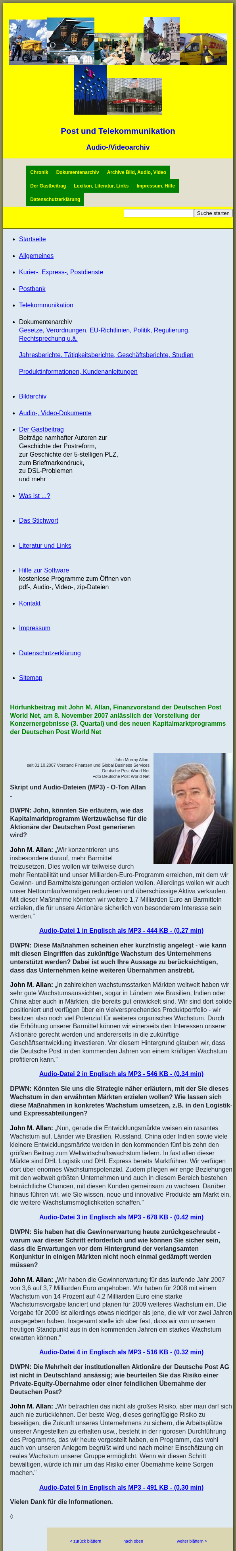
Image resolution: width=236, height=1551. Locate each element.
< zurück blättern (85, 1541)
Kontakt (29, 603)
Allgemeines (36, 255)
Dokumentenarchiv (77, 172)
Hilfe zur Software (44, 570)
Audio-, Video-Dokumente (55, 413)
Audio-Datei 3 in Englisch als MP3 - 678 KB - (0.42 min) (121, 1217)
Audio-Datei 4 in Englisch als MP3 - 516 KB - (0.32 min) (121, 1352)
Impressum (34, 628)
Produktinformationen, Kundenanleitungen (78, 371)
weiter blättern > (192, 1541)
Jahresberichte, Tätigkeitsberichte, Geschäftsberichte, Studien (106, 355)
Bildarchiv (32, 396)
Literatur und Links (45, 545)
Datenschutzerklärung (55, 199)
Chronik (39, 172)
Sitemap (30, 677)
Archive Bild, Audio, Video (136, 172)
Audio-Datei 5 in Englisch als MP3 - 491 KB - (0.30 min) (121, 1487)
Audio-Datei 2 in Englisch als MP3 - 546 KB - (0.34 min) (121, 1073)
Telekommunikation (46, 305)
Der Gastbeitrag (48, 186)
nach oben (133, 1541)
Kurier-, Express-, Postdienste (61, 272)
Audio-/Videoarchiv (118, 147)
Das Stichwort (38, 520)
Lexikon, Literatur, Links (101, 186)
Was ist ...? (34, 495)
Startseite (32, 239)
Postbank (32, 288)
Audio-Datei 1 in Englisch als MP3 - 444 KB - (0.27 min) (121, 930)
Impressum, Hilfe (155, 186)
